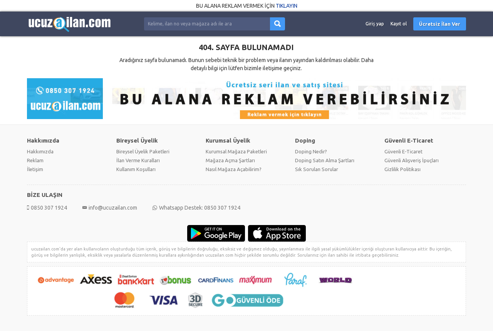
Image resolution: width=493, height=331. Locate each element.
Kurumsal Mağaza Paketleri (236, 151)
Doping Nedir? (311, 151)
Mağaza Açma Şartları (230, 160)
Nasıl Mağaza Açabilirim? (234, 169)
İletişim (35, 169)
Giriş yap (375, 23)
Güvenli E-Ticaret (403, 151)
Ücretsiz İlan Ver (439, 24)
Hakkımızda (40, 151)
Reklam (35, 160)
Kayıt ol (399, 23)
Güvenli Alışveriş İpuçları (411, 160)
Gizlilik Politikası (402, 169)
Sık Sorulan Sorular (316, 169)
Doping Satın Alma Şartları (324, 160)
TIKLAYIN (286, 6)
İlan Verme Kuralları (138, 160)
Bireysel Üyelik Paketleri (142, 151)
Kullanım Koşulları (136, 169)
